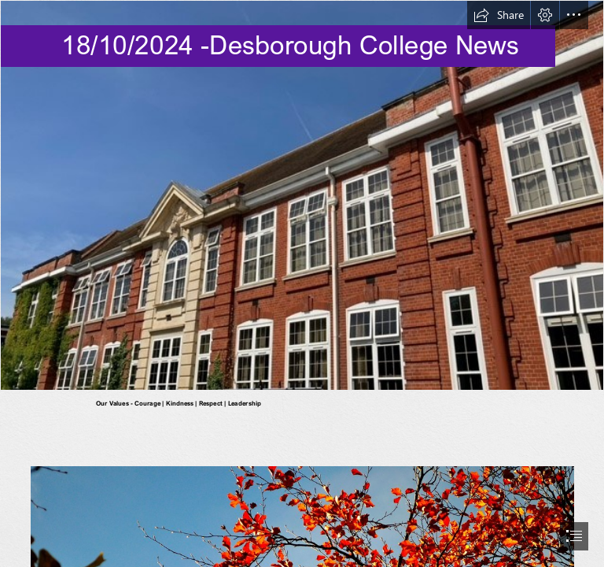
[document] (302, 283)
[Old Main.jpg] (302, 195)
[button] (498, 15)
